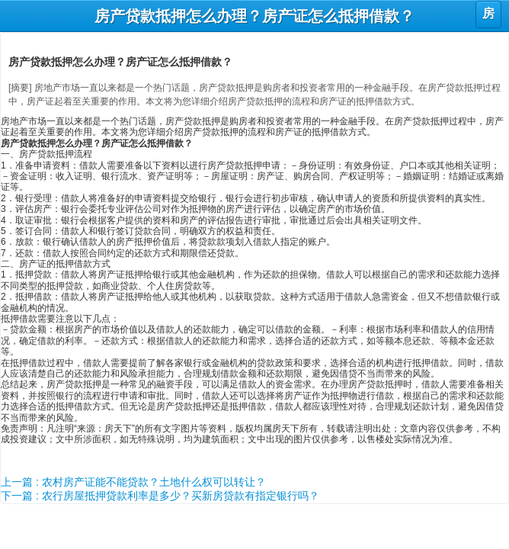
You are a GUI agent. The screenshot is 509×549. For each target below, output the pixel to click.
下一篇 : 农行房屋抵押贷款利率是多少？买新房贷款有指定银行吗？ (160, 496)
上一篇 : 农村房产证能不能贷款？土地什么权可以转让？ (133, 482)
